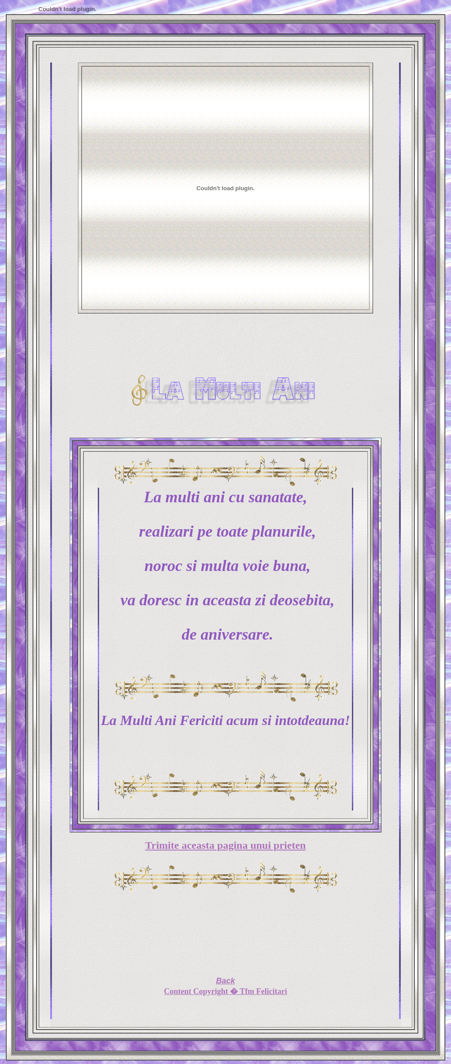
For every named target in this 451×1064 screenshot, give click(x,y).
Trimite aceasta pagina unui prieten (225, 845)
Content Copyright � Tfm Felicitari (225, 991)
